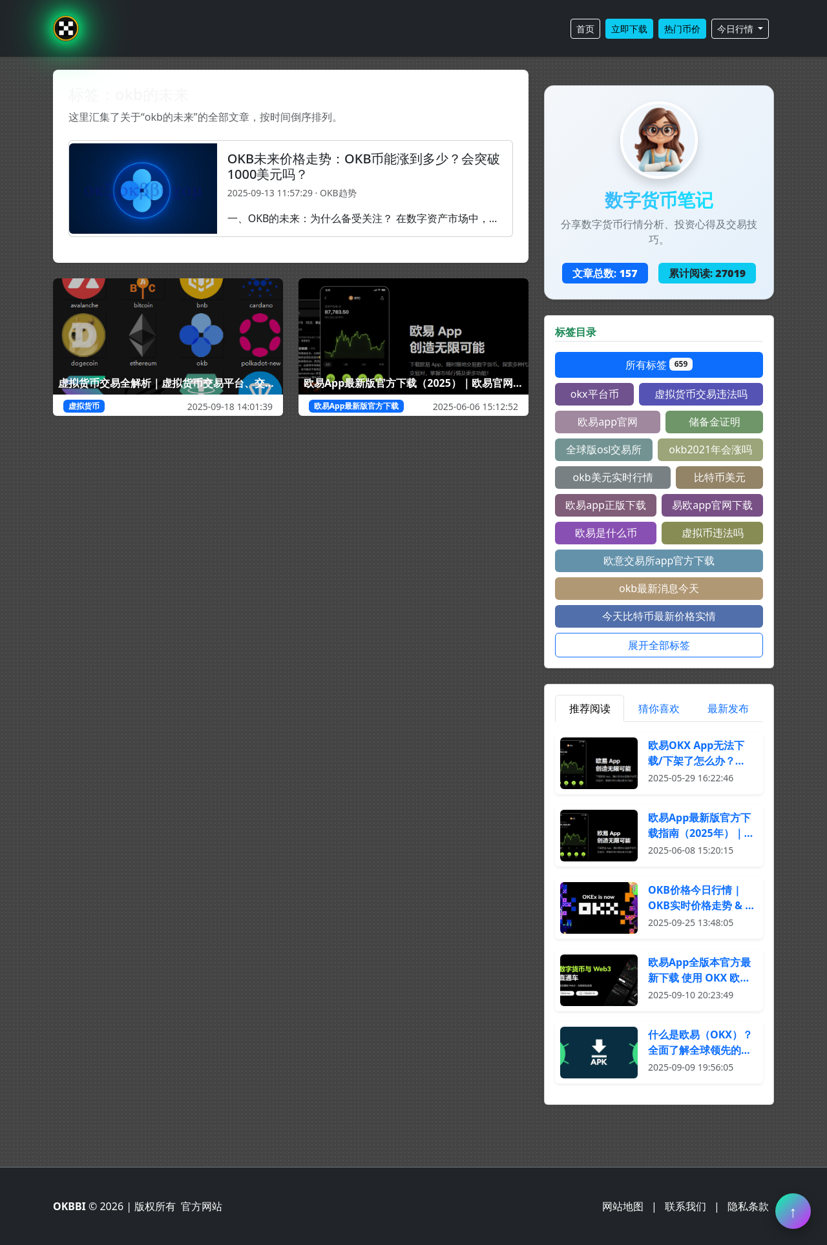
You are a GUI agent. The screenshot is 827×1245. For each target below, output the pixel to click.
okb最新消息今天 (659, 588)
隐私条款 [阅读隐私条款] (748, 1206)
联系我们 (685, 1206)
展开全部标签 (659, 645)
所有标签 (659, 365)
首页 (585, 29)
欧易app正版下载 (605, 505)
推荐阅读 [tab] (590, 708)
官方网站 (201, 1206)
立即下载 (629, 29)
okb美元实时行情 (612, 477)
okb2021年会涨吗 (710, 449)
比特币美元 (720, 477)
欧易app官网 (608, 422)
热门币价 (682, 29)
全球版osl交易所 (604, 449)
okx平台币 (595, 394)
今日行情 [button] (736, 29)
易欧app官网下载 (712, 505)
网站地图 (623, 1206)
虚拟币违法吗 (713, 533)
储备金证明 (714, 422)
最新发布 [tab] (728, 708)
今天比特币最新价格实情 (659, 616)
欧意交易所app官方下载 (659, 560)
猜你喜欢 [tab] (659, 708)
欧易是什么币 (606, 533)
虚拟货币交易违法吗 (701, 394)
